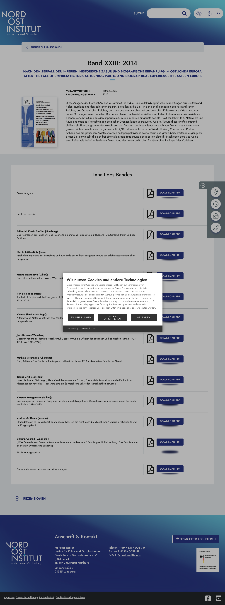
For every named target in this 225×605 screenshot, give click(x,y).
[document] (113, 296)
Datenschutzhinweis (87, 328)
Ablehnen (143, 317)
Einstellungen (81, 317)
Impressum (71, 328)
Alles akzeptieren (112, 317)
